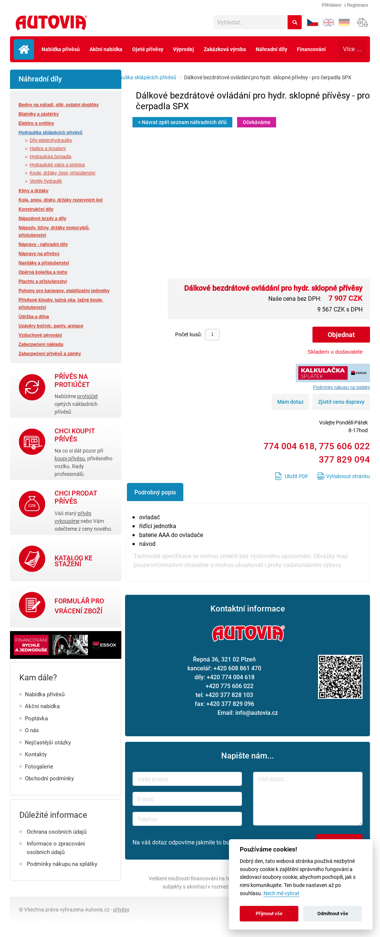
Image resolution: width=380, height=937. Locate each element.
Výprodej (183, 49)
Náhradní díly (271, 49)
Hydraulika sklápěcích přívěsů (142, 77)
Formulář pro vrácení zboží (79, 605)
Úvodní (24, 49)
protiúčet (87, 396)
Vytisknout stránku (348, 476)
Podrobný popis (155, 492)
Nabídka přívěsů (61, 49)
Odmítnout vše (332, 913)
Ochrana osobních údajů (56, 831)
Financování (311, 49)
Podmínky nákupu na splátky (62, 863)
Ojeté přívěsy (147, 49)
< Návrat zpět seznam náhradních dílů (182, 122)
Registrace (357, 5)
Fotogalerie (39, 766)
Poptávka (36, 718)
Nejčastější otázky (48, 742)
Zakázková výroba (225, 49)
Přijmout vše (269, 913)
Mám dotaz (290, 401)
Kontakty (36, 754)
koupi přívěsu (70, 458)
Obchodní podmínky (49, 778)
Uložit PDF (296, 476)
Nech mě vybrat (281, 893)
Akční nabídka (105, 49)
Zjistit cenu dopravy (341, 401)
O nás (32, 730)
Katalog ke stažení (73, 561)
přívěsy (121, 909)
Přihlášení (331, 5)
